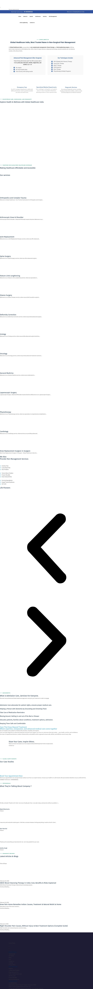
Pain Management (53, 16)
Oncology (4, 353)
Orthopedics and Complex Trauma (14, 198)
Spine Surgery (5, 256)
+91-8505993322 (28, 11)
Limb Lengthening (24, 22)
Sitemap (11, 962)
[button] (46, 548)
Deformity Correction (8, 314)
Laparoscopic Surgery (8, 392)
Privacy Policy (12, 964)
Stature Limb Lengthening (10, 276)
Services (45, 16)
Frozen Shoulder (13, 977)
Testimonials (12, 953)
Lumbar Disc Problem (14, 970)
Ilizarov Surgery (6, 295)
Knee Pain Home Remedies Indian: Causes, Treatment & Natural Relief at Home (32, 904)
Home (19, 16)
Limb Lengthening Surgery (15, 973)
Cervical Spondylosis (14, 979)
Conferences (38, 16)
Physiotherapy (6, 412)
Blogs (10, 957)
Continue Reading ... (5, 886)
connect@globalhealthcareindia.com (21, 986)
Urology (3, 334)
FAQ (10, 959)
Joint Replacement (7, 237)
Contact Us (32, 22)
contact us (11, 745)
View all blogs (3, 863)
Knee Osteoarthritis (14, 971)
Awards (31, 16)
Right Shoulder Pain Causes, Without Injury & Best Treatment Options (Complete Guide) (35, 925)
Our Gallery (11, 955)
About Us (25, 16)
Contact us (11, 961)
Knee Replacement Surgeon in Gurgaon (16, 451)
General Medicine (7, 373)
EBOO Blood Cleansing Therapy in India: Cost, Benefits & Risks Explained (29, 883)
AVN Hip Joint (12, 975)
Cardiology (4, 431)
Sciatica (11, 968)
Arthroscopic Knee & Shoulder (12, 217)
